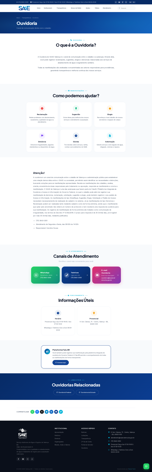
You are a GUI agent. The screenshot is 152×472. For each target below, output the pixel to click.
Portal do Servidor (87, 445)
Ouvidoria (84, 448)
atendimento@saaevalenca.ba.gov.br (122, 438)
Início (38, 8)
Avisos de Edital (76, 8)
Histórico (57, 435)
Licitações (84, 435)
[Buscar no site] (126, 8)
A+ (130, 2)
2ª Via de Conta (86, 442)
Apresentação (59, 432)
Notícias (84, 432)
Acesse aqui (60, 365)
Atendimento (107, 8)
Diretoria (57, 438)
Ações (88, 8)
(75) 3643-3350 (22, 2)
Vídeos (97, 8)
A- (134, 2)
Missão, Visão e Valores (62, 445)
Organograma (59, 442)
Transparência (62, 8)
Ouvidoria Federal (64, 395)
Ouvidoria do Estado (87, 395)
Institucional (48, 8)
